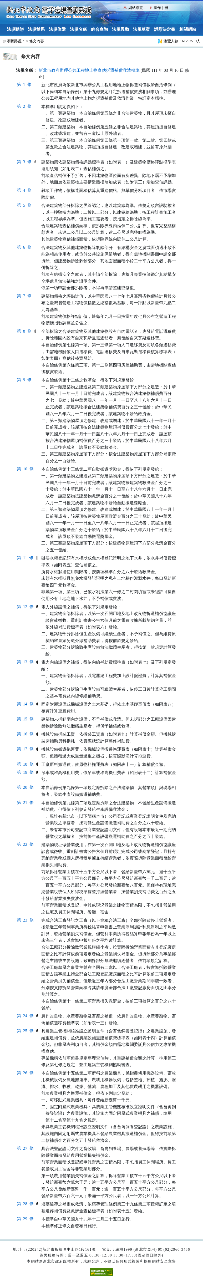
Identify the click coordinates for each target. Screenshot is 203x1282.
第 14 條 (25, 704)
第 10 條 (25, 469)
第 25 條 (25, 1031)
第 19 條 (25, 772)
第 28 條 (25, 1204)
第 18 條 (25, 764)
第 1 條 (24, 84)
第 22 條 (25, 844)
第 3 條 (24, 162)
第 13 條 (25, 662)
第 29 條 (25, 1219)
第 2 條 (24, 106)
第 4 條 (24, 190)
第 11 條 (25, 558)
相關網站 (187, 29)
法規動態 (15, 29)
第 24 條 (25, 1016)
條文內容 (36, 41)
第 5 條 (24, 205)
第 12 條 (25, 606)
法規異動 (120, 29)
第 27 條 (25, 1148)
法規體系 (36, 29)
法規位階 (57, 29)
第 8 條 (24, 331)
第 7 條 (24, 296)
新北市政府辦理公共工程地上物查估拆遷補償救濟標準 (89, 70)
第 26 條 (25, 1073)
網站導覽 (135, 8)
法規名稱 (78, 29)
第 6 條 (24, 247)
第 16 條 (25, 734)
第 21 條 (25, 802)
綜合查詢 (99, 29)
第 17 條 (25, 749)
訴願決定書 (164, 29)
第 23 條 (25, 920)
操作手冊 (161, 8)
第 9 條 (24, 380)
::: (118, 7)
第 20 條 (25, 787)
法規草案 (141, 29)
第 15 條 (25, 719)
